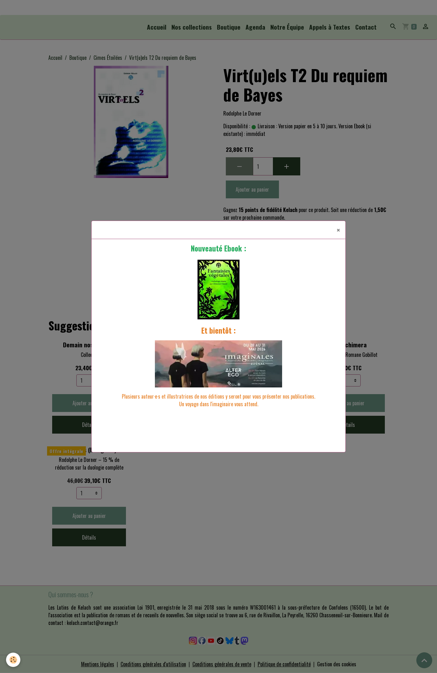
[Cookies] (13, 660)
